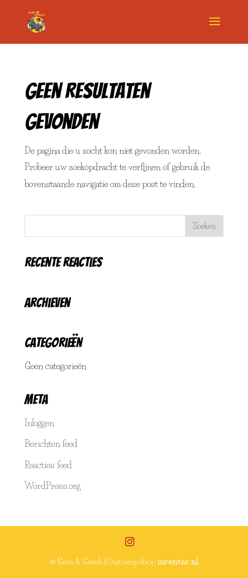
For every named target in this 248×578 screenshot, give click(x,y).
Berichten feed (51, 443)
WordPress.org (52, 485)
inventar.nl (177, 561)
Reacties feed (48, 464)
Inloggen (39, 422)
